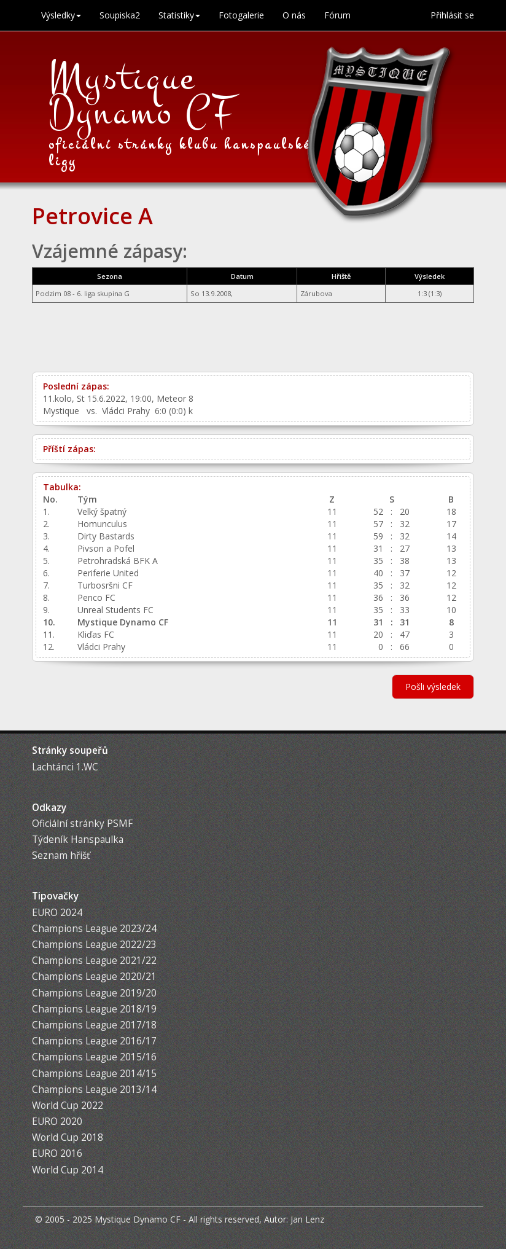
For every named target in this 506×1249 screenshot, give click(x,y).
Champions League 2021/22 (94, 960)
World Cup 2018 (67, 1137)
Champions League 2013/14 (94, 1089)
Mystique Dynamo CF (142, 95)
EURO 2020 (57, 1121)
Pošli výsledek (433, 686)
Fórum (337, 15)
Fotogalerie (241, 15)
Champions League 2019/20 (94, 993)
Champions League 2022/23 (94, 944)
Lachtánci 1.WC (65, 767)
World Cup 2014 (67, 1170)
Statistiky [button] (179, 15)
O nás (294, 15)
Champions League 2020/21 (94, 976)
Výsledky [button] (61, 15)
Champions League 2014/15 (94, 1073)
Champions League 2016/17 (94, 1041)
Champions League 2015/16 (94, 1057)
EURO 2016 (57, 1153)
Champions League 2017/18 (94, 1025)
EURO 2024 (57, 912)
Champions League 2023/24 (94, 928)
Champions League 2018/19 (94, 1009)
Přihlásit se (452, 15)
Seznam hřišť (61, 855)
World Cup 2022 (67, 1105)
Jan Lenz (307, 1219)
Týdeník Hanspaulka (77, 839)
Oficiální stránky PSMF (82, 823)
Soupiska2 (119, 15)
